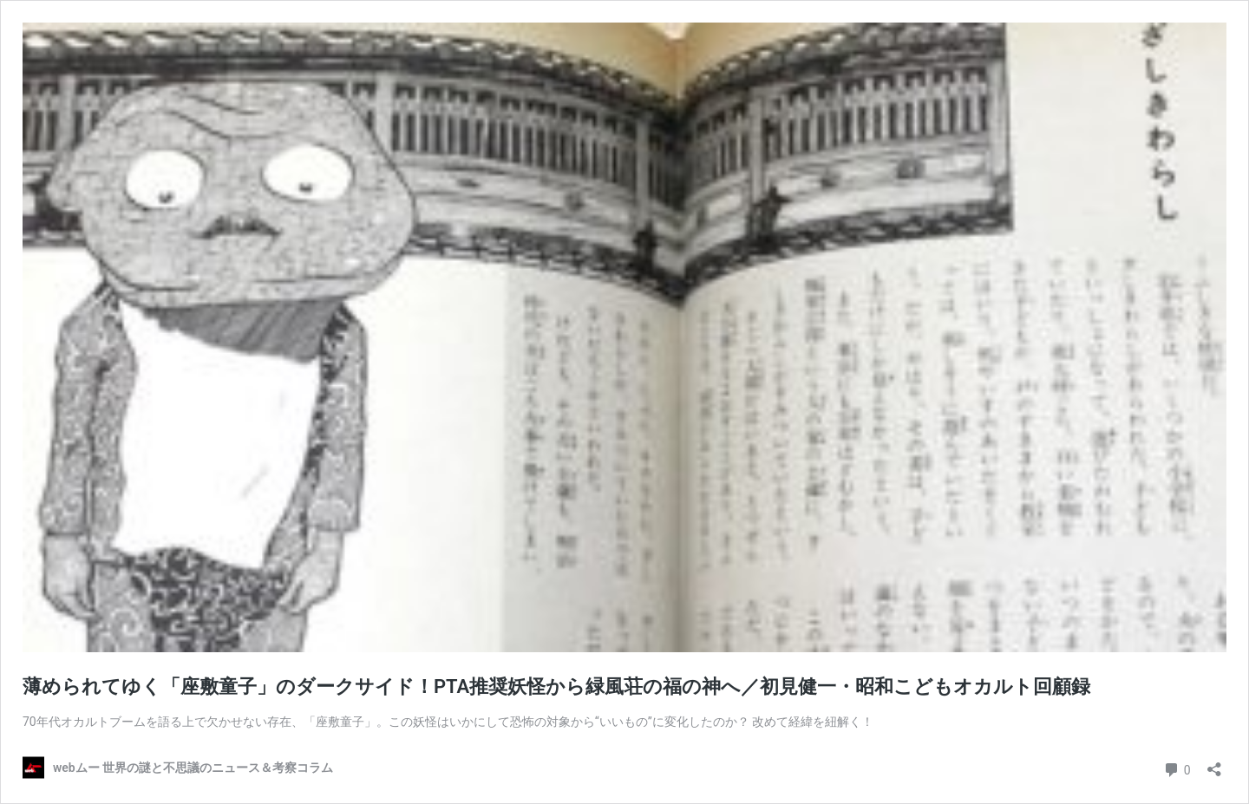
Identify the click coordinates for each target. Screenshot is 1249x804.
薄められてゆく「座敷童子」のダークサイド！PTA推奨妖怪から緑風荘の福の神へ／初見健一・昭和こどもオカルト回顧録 (556, 686)
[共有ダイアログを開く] (1214, 763)
